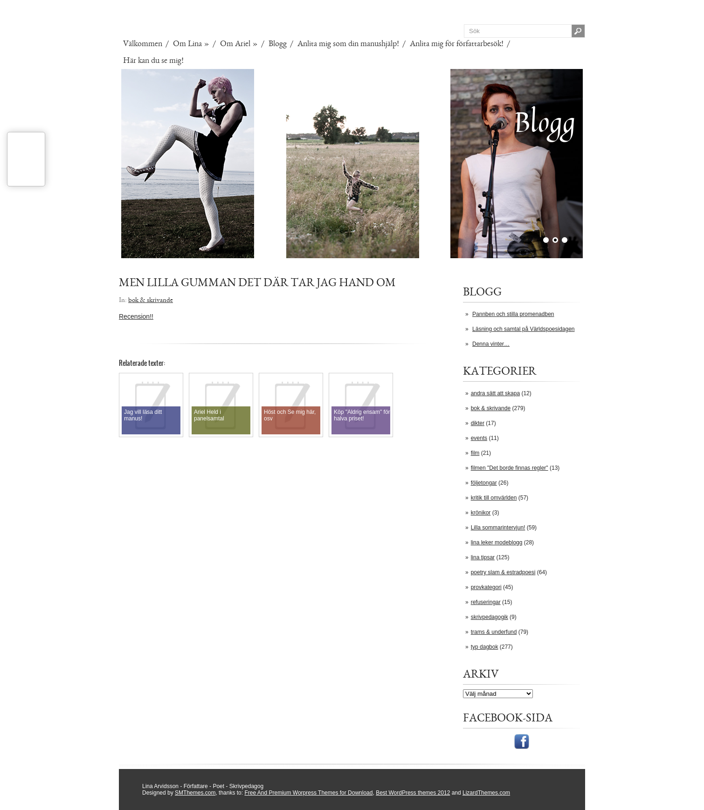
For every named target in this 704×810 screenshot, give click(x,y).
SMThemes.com (195, 792)
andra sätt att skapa (495, 393)
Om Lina (191, 44)
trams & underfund (494, 632)
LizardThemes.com (486, 792)
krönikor (481, 512)
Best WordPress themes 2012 (413, 792)
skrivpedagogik (489, 617)
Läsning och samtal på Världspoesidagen (523, 329)
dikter (477, 423)
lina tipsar (483, 557)
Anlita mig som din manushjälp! (348, 44)
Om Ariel (239, 44)
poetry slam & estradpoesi (503, 572)
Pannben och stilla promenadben (513, 314)
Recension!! (136, 316)
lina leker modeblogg (497, 542)
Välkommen (142, 44)
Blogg (278, 44)
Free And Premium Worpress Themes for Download (308, 792)
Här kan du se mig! (153, 60)
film (475, 453)
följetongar (484, 483)
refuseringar (486, 602)
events (479, 438)
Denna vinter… (491, 344)
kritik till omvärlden (494, 497)
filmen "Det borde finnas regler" (509, 468)
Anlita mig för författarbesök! (457, 44)
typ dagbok (484, 647)
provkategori (486, 587)
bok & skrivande (491, 408)
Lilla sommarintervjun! (498, 527)
